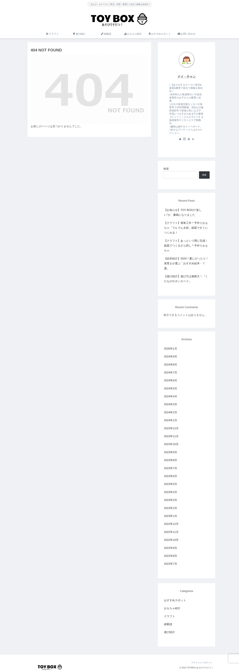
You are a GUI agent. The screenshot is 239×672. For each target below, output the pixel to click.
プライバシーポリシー (201, 662)
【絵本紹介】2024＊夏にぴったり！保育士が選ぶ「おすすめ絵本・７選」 (186, 263)
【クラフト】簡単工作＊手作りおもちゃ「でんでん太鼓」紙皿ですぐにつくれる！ (186, 227)
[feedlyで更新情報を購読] (189, 139)
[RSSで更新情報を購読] (193, 139)
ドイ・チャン (186, 76)
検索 (166, 168)
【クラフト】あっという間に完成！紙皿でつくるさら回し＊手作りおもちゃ (186, 245)
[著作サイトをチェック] (180, 139)
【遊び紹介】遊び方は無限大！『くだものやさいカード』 (186, 279)
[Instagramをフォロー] (184, 139)
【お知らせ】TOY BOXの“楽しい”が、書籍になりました (183, 212)
